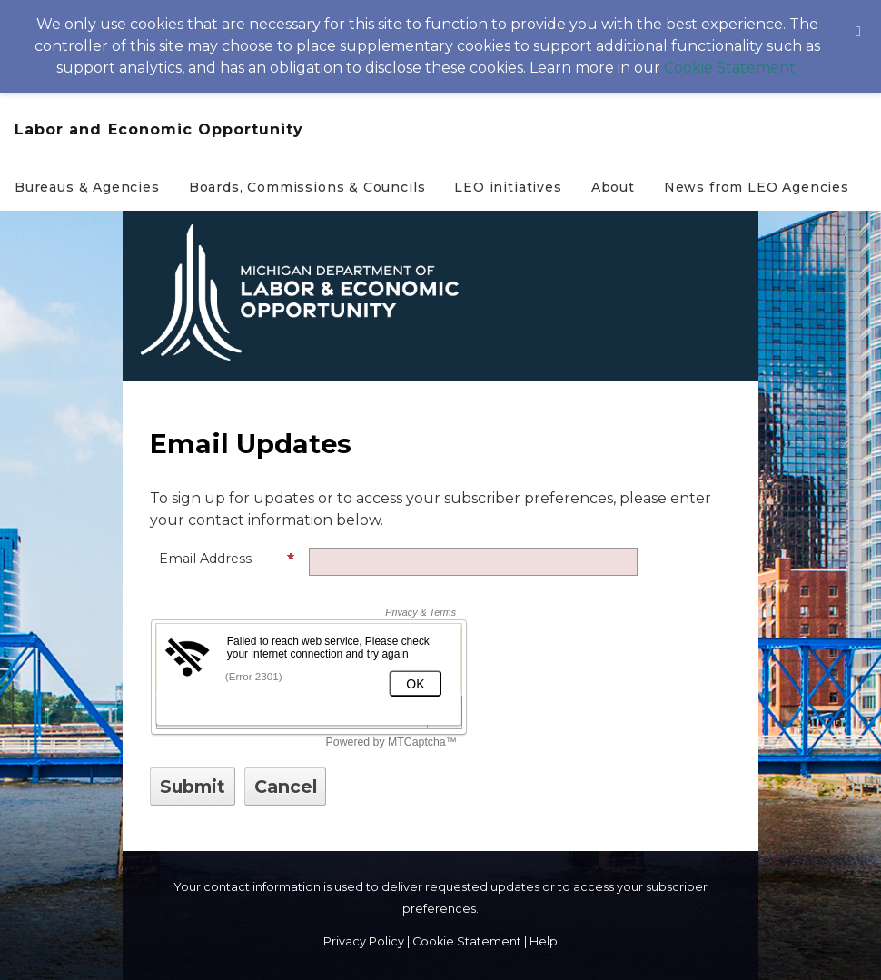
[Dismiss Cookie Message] (858, 17)
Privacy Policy (363, 941)
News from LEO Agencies (756, 187)
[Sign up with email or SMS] (192, 786)
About (613, 187)
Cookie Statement (730, 67)
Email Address (227, 558)
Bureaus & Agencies (87, 187)
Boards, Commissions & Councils (307, 187)
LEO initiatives (507, 187)
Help (544, 941)
